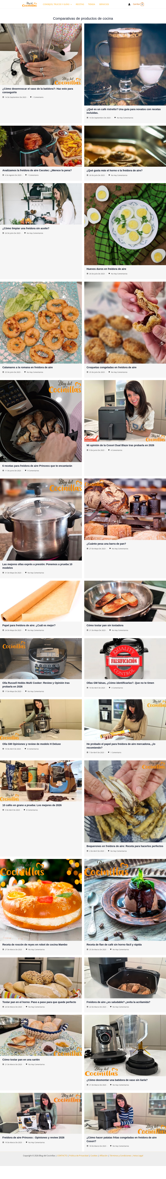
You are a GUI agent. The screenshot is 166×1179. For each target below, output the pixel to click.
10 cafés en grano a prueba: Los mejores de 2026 (37, 811)
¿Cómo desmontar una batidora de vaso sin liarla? (122, 1093)
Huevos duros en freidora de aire (110, 272)
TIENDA (91, 4)
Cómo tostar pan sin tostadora (108, 631)
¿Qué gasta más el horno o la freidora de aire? (119, 170)
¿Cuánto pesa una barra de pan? (110, 550)
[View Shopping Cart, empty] (138, 4)
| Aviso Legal (137, 1168)
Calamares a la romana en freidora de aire (31, 370)
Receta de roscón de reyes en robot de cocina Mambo (40, 954)
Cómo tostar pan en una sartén (24, 1072)
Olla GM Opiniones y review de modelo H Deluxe (36, 750)
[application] (70, 4)
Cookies (93, 1168)
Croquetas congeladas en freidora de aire (116, 370)
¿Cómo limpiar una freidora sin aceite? (30, 231)
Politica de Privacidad (78, 1168)
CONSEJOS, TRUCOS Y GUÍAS (57, 4)
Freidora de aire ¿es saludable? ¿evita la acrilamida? (124, 1011)
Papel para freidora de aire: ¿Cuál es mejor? (33, 631)
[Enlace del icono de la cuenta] (129, 4)
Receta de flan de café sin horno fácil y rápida (119, 954)
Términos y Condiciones (120, 1168)
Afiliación (104, 1168)
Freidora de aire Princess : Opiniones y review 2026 (38, 1150)
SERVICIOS (104, 4)
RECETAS (80, 4)
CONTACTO (62, 1168)
